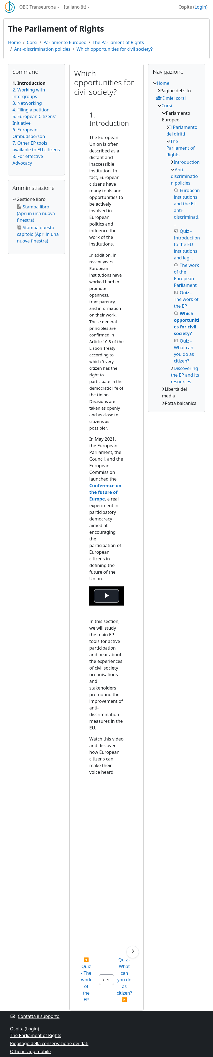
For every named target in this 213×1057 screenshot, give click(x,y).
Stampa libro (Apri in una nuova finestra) (36, 213)
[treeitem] (36, 220)
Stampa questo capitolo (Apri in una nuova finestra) (38, 234)
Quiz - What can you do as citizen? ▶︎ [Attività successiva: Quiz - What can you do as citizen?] (125, 980)
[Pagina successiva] (132, 952)
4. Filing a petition (31, 110)
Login (200, 7)
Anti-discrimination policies (42, 49)
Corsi (32, 42)
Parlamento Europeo (65, 42)
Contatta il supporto (35, 1016)
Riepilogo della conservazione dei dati (49, 1043)
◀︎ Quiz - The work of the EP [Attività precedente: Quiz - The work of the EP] (87, 980)
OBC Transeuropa (37, 7)
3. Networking (27, 103)
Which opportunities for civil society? (115, 49)
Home (14, 42)
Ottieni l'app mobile (30, 1051)
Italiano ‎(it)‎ (75, 7)
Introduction (187, 162)
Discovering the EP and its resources (185, 375)
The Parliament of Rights (118, 42)
